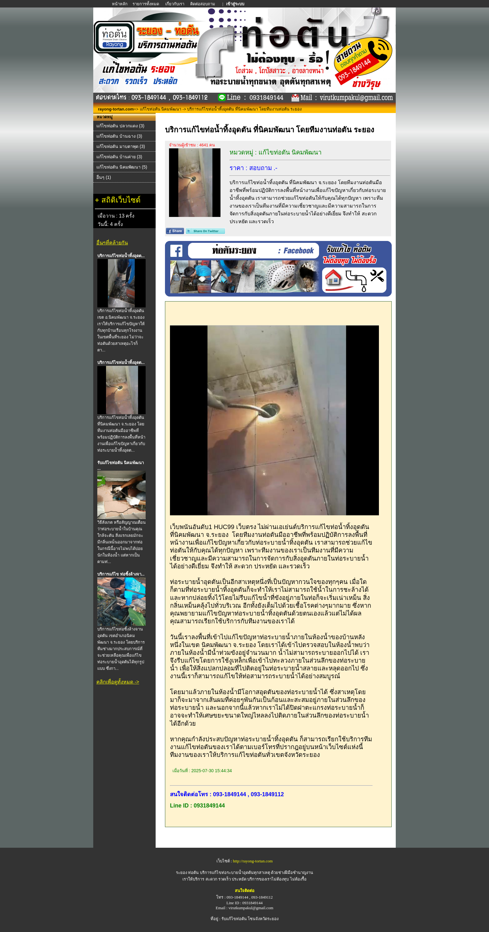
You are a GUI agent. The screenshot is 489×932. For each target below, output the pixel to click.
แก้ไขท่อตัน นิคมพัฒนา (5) (121, 166)
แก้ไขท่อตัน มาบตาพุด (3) (120, 146)
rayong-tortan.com (116, 109)
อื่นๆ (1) (103, 177)
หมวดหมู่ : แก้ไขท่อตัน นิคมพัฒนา (276, 152)
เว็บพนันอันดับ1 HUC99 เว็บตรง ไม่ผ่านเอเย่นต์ (233, 526)
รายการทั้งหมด (146, 4)
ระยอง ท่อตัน (187, 872)
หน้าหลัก (120, 4)
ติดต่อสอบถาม (203, 4)
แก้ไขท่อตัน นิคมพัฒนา (161, 109)
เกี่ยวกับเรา (174, 4)
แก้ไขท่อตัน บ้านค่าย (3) (119, 156)
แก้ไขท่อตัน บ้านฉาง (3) (119, 136)
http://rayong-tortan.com (253, 861)
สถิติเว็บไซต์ (121, 200)
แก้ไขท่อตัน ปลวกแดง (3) (120, 125)
